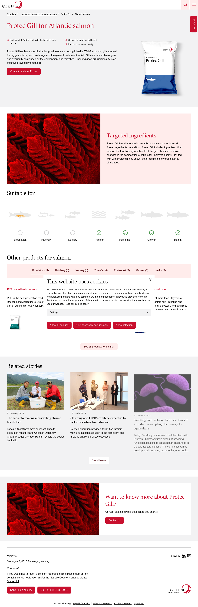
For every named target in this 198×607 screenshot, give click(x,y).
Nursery (72, 239)
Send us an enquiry (21, 590)
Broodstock (20, 239)
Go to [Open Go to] (193, 24)
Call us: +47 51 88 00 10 (54, 590)
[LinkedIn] (184, 556)
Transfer (99, 239)
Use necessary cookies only (92, 325)
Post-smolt (125, 239)
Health (178, 239)
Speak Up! (13, 581)
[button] (185, 5)
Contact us (115, 520)
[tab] (40, 270)
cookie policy (82, 303)
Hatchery (46, 239)
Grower (151, 239)
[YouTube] (189, 556)
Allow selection (124, 325)
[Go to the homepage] (179, 589)
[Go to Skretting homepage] (12, 5)
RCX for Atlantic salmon (22, 289)
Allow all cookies (59, 325)
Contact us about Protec (23, 71)
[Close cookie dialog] (150, 279)
